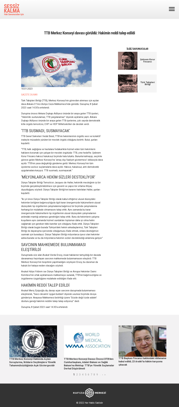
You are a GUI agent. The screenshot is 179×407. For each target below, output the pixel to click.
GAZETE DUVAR (29, 94)
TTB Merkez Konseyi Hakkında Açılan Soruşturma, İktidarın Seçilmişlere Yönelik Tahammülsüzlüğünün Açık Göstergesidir (32, 362)
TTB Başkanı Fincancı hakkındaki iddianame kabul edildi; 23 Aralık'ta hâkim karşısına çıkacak (142, 361)
